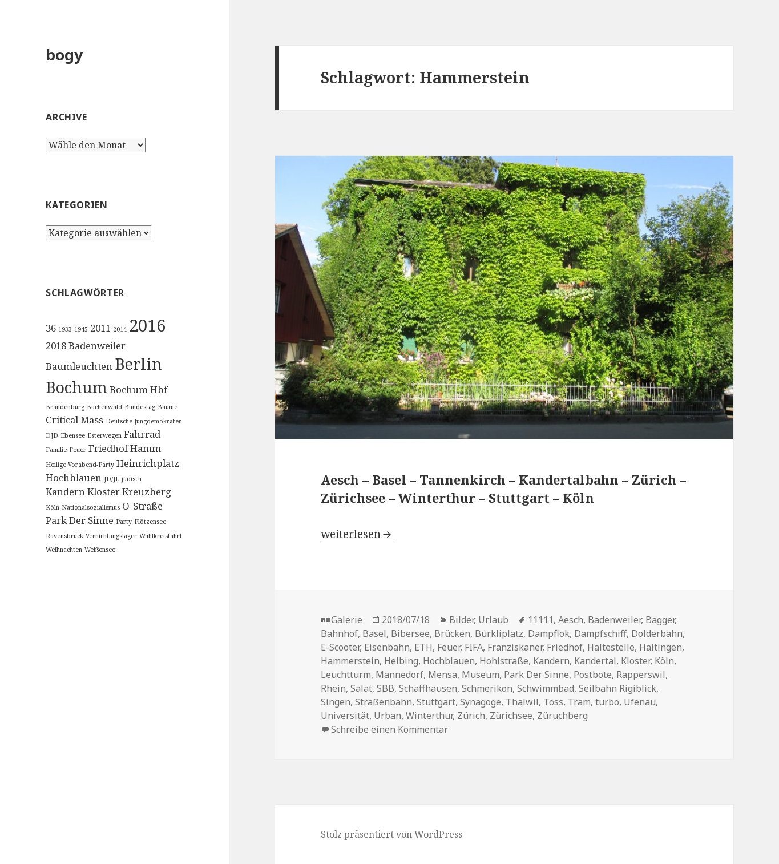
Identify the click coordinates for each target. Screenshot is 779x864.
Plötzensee (150, 522)
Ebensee (72, 435)
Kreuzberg (146, 491)
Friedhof (108, 448)
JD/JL (111, 479)
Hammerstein (350, 661)
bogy (64, 54)
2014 (120, 329)
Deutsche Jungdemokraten (144, 421)
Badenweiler (97, 345)
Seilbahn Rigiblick (617, 688)
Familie (56, 450)
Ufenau (640, 702)
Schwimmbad (545, 688)
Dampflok (549, 633)
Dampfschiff (600, 633)
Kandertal (595, 661)
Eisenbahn (387, 647)
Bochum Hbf (138, 389)
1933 (65, 329)
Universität (345, 715)
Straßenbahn (383, 702)
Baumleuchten (79, 366)
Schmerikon (487, 688)
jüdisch (132, 479)
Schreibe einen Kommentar (389, 729)
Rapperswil (640, 674)
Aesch (570, 619)
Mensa (442, 674)
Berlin (138, 363)
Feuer (77, 450)
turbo (607, 702)
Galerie (346, 619)
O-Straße (142, 505)
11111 (541, 619)
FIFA (474, 647)
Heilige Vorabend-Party (80, 465)
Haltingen (660, 647)
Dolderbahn (657, 633)
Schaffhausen (428, 688)
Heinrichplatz (147, 463)
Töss (553, 702)
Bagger (660, 619)
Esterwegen (104, 435)
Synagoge (480, 702)
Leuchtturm (346, 674)
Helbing (401, 661)
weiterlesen (357, 534)
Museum (480, 674)
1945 (81, 329)
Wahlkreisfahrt (160, 536)
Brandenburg (65, 407)
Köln (52, 507)
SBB (385, 688)
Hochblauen (74, 477)
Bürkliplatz (499, 633)
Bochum (76, 387)
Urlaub (493, 619)
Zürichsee (511, 715)
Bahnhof (339, 633)
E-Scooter (340, 647)
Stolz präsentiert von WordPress (391, 834)
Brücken (452, 633)
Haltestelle (611, 647)
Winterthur (429, 715)
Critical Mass (74, 419)
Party (124, 522)
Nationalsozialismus (91, 507)
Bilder (461, 619)
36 (51, 327)
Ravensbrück (64, 536)
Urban (387, 715)
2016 (147, 325)
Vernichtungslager (111, 536)
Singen (335, 702)
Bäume (167, 407)
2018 (56, 345)
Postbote (593, 674)
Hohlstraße (503, 661)
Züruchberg (562, 715)
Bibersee (410, 633)
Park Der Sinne (80, 520)
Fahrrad (142, 434)
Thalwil (522, 702)
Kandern (65, 491)
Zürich (471, 715)
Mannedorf (399, 674)
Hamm (145, 448)
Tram (579, 702)
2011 (100, 327)
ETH (423, 647)
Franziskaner (514, 647)
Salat (361, 688)
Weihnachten (64, 550)
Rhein (333, 688)
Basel (374, 633)
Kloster (103, 491)
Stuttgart (436, 702)
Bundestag (139, 407)
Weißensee (99, 550)
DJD (52, 435)
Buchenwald (104, 407)
